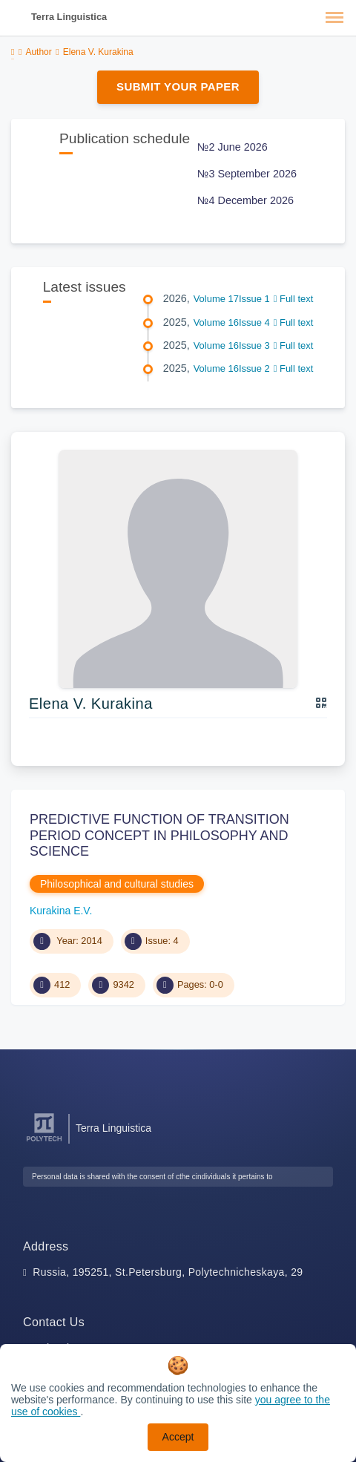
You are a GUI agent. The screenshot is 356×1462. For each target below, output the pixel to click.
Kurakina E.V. (61, 911)
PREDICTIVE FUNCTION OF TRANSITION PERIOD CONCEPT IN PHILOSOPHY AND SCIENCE (159, 835)
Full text (294, 298)
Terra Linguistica (69, 16)
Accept (178, 1437)
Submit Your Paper (178, 86)
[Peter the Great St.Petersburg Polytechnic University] (44, 1141)
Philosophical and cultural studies (117, 884)
